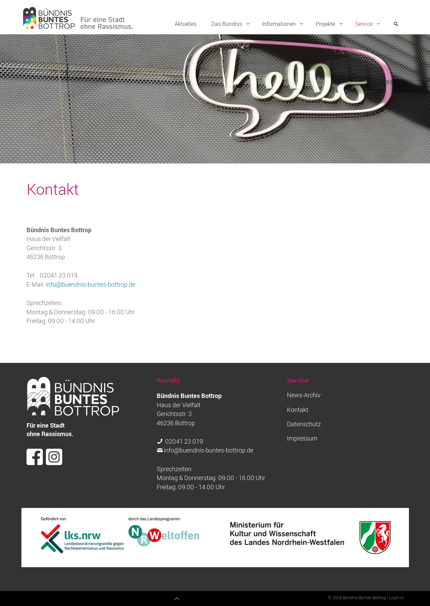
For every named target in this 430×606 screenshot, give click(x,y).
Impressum (302, 438)
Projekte (331, 23)
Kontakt (297, 410)
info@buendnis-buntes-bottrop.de (90, 284)
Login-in (396, 597)
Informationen (284, 23)
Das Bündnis (232, 23)
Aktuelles (185, 24)
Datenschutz (304, 424)
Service (369, 23)
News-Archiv (304, 395)
